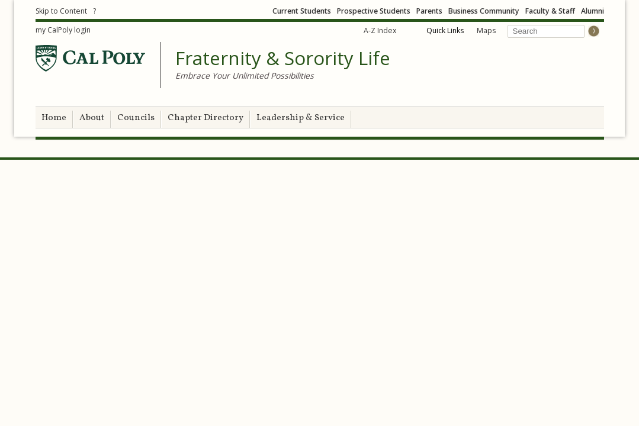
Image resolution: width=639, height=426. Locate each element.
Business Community (483, 11)
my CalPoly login (63, 30)
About (91, 118)
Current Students (301, 11)
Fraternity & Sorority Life (282, 58)
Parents (429, 11)
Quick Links (445, 30)
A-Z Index (380, 30)
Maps (486, 30)
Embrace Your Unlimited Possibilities (244, 75)
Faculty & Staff (550, 11)
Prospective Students (373, 11)
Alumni (592, 11)
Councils (136, 118)
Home (53, 118)
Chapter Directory (205, 118)
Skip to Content (61, 11)
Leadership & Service (300, 118)
